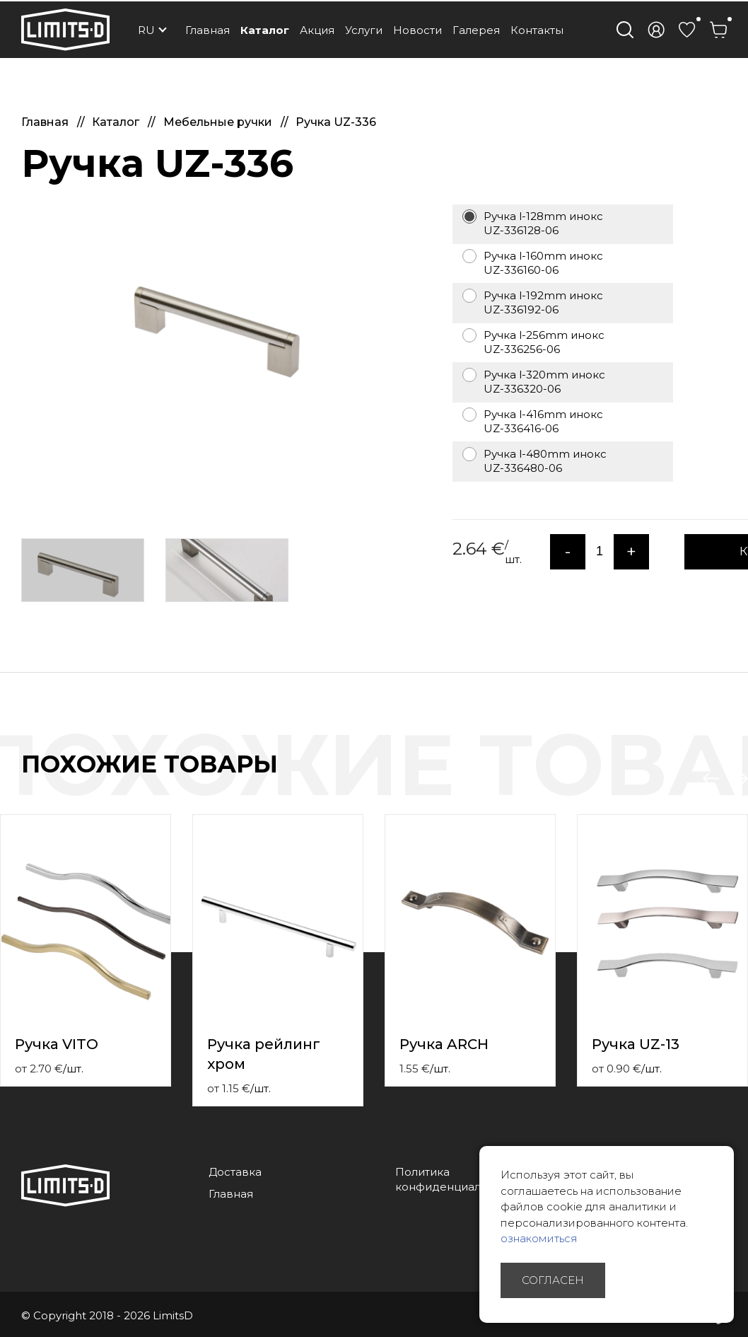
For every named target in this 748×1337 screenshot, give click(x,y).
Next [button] (739, 779)
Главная (207, 30)
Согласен (553, 1280)
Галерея (476, 30)
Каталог (264, 30)
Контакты (536, 30)
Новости (417, 30)
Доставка (235, 1172)
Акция (317, 30)
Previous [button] (711, 779)
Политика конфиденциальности (457, 1179)
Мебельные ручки (219, 122)
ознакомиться (539, 1238)
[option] (226, 322)
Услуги (363, 30)
